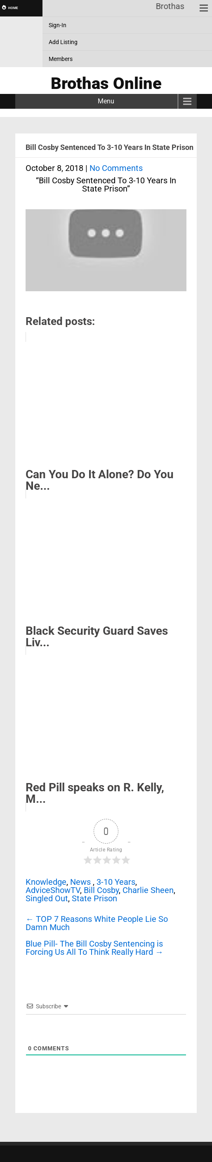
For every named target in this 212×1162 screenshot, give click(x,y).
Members (61, 59)
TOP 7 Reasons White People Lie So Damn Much (97, 923)
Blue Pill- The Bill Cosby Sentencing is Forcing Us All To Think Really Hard (94, 948)
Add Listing (63, 42)
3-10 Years (116, 882)
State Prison (94, 898)
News (80, 882)
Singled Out (47, 898)
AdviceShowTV (53, 890)
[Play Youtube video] (106, 254)
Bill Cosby (101, 890)
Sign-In (57, 25)
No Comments (116, 168)
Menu (106, 101)
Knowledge (46, 882)
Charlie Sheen (148, 890)
